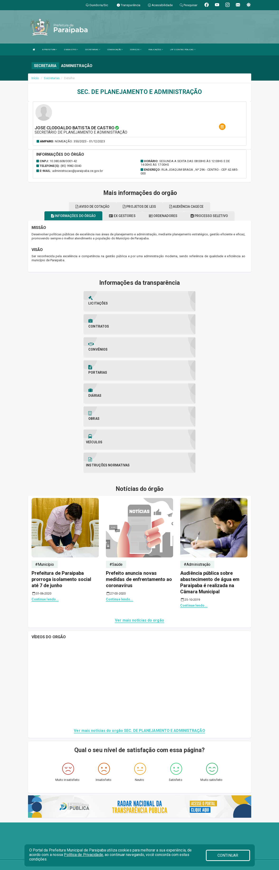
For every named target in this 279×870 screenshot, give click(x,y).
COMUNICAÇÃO (115, 49)
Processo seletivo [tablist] (209, 216)
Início (35, 78)
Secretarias (52, 78)
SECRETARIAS (92, 49)
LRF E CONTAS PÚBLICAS (182, 49)
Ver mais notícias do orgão (139, 528)
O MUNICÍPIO (71, 49)
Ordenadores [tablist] (163, 216)
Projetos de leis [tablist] (139, 206)
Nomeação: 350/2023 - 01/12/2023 (80, 141)
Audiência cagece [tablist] (186, 206)
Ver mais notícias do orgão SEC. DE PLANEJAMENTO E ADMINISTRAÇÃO (139, 638)
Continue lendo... (45, 507)
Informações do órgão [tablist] (73, 216)
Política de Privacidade (83, 854)
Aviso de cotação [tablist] (92, 206)
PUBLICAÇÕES (155, 49)
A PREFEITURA (49, 49)
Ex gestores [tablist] (122, 216)
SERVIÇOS (135, 49)
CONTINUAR (228, 855)
